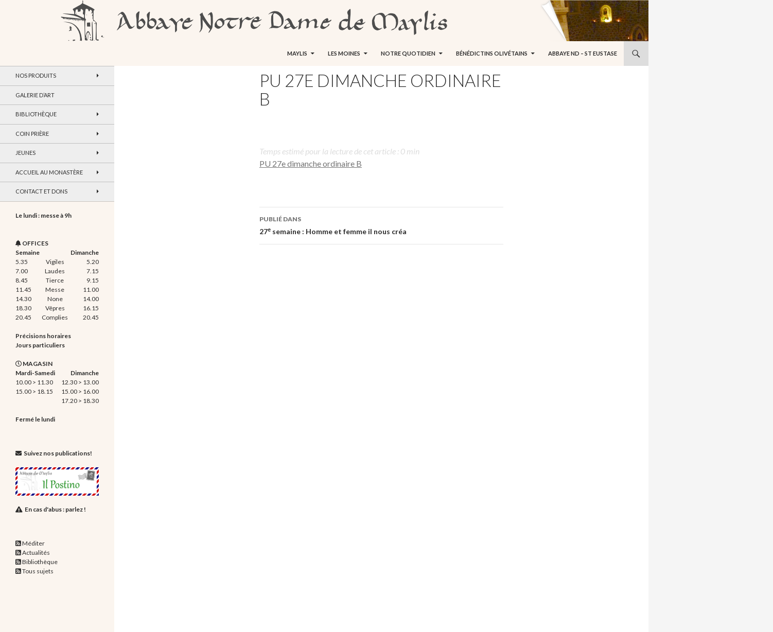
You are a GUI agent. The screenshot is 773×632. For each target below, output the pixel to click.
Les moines (344, 53)
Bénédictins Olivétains (492, 53)
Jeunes (25, 152)
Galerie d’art (35, 95)
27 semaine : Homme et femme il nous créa (381, 224)
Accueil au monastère (49, 172)
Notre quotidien (408, 53)
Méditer (33, 543)
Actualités (36, 552)
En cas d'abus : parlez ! (55, 509)
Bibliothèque (36, 114)
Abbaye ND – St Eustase (582, 53)
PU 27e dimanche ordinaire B (310, 163)
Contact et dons (41, 191)
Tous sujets (38, 571)
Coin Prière (32, 133)
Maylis (297, 53)
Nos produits (35, 75)
